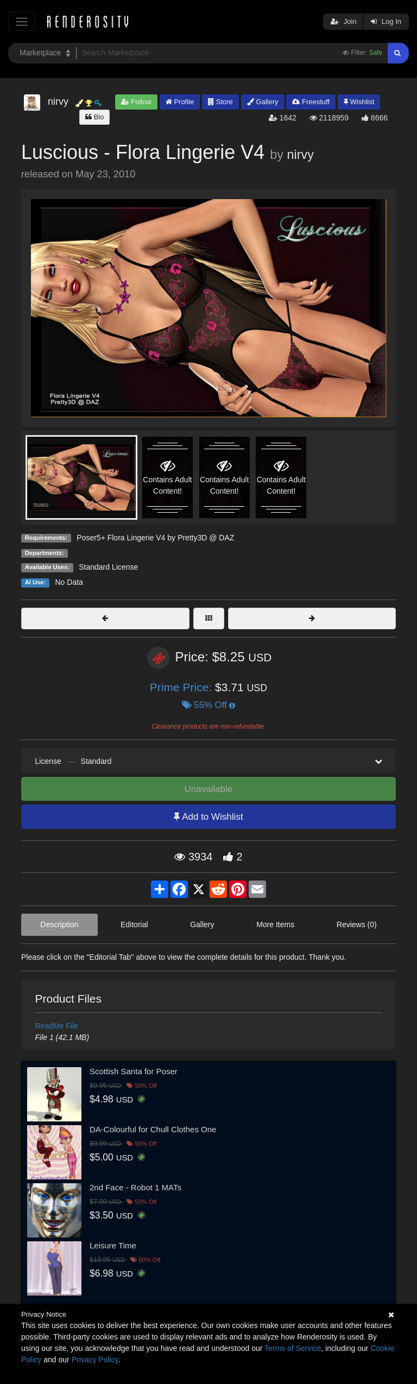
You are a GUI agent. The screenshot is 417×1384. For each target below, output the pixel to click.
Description (59, 924)
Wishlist (359, 102)
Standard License (108, 567)
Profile (180, 102)
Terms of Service (292, 1348)
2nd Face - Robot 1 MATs (135, 1187)
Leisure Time (113, 1245)
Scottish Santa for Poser (134, 1071)
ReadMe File (56, 1026)
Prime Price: (182, 687)
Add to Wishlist (208, 817)
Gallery (263, 102)
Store (220, 102)
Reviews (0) (357, 924)
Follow (136, 102)
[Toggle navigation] (21, 21)
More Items (275, 924)
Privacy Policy (95, 1359)
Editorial (134, 924)
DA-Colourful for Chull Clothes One (153, 1129)
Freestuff (311, 102)
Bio (94, 117)
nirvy (300, 155)
